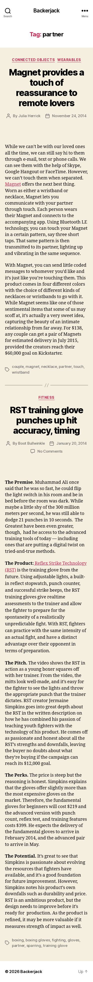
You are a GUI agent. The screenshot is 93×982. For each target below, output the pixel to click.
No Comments (49, 451)
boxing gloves (38, 940)
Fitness (46, 397)
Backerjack (46, 10)
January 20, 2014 (71, 443)
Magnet (13, 184)
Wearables (69, 60)
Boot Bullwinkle (31, 443)
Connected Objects (33, 60)
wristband (21, 372)
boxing (18, 940)
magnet (32, 366)
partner (65, 366)
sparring (34, 945)
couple (18, 366)
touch (78, 366)
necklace (49, 366)
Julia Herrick (29, 115)
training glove (55, 945)
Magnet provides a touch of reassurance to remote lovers (46, 87)
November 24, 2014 (69, 115)
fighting (59, 940)
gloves (73, 940)
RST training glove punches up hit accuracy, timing (46, 420)
